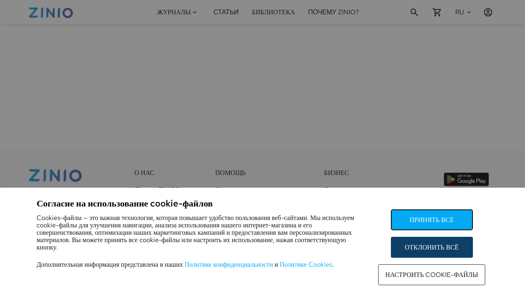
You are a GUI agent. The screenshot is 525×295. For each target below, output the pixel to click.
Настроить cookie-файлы (431, 274)
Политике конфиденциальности (229, 264)
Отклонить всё (432, 247)
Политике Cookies (306, 264)
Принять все (431, 220)
